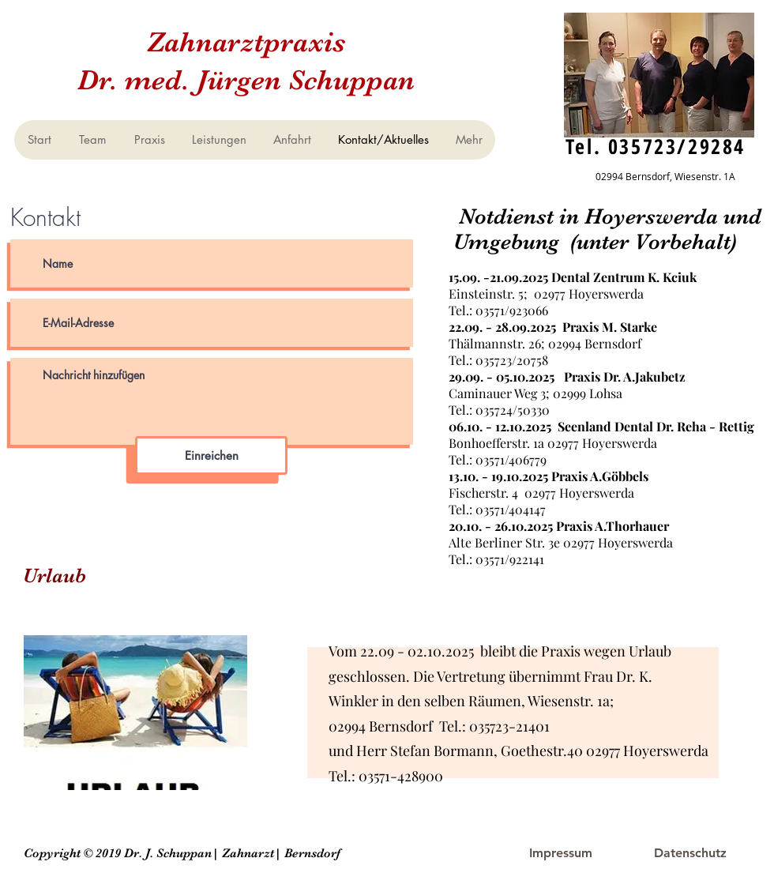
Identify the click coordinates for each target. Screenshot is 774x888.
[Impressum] (561, 853)
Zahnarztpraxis (246, 41)
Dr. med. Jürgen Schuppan (246, 79)
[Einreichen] (211, 455)
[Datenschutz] (690, 853)
